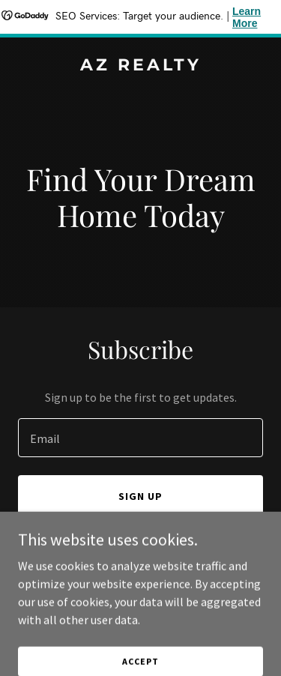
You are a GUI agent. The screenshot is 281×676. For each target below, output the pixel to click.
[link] (140, 65)
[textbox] (140, 437)
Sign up (140, 496)
